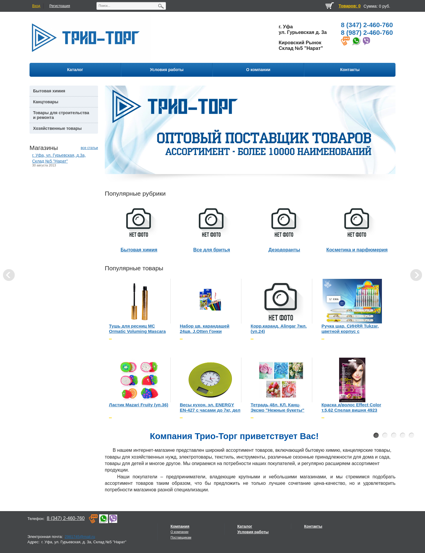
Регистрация (59, 6)
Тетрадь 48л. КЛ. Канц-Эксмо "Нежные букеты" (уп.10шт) (277, 407)
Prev (9, 275)
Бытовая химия (49, 91)
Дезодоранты (284, 249)
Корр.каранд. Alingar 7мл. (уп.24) (279, 328)
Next (416, 275)
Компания (180, 526)
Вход (36, 6)
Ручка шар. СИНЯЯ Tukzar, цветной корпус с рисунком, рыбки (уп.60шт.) (351, 328)
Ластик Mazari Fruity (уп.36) (138, 404)
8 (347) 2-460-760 (367, 25)
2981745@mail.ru (80, 536)
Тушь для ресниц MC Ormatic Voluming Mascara (137, 328)
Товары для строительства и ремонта (61, 115)
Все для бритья (211, 249)
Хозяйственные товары (57, 128)
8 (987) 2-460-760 (367, 32)
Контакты (313, 526)
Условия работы (253, 532)
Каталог (244, 526)
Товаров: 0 (349, 6)
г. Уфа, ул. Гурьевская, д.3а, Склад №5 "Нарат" (59, 158)
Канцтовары (45, 101)
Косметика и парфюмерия (357, 249)
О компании (180, 532)
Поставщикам (181, 537)
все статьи (89, 148)
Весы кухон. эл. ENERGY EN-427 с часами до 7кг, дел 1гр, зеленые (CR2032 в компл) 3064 (210, 407)
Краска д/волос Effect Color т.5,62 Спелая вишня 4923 (351, 407)
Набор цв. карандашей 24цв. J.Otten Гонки (204, 328)
